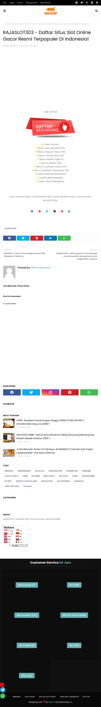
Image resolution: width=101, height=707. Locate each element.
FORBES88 (86, 471)
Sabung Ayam (32, 3)
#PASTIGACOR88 (74, 615)
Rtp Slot (86, 697)
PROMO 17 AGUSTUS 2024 (26, 481)
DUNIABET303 (72, 471)
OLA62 (75, 476)
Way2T (51, 702)
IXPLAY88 (35, 476)
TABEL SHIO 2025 (12, 486)
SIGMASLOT (79, 481)
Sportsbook (45, 3)
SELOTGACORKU (63, 481)
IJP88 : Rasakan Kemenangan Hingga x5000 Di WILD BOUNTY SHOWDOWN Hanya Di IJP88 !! (50, 422)
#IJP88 (74, 645)
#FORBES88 (26, 645)
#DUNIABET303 (27, 615)
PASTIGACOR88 (88, 476)
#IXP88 (74, 585)
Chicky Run (39, 471)
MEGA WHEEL (49, 476)
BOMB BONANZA (24, 471)
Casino (20, 3)
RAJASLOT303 (17, 24)
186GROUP (9, 471)
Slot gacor (30, 697)
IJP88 (25, 476)
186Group (16, 697)
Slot (4, 3)
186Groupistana (10, 46)
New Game (63, 476)
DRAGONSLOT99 (55, 471)
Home (7, 24)
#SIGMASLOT (27, 585)
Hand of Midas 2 (12, 476)
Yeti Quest (27, 486)
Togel (12, 3)
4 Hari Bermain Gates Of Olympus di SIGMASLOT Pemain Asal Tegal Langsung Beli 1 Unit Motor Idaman (54, 450)
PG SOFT (8, 481)
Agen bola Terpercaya (69, 697)
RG (71, 702)
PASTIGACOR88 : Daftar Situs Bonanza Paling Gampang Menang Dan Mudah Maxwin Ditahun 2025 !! (55, 436)
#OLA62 (26, 675)
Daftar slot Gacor (47, 697)
